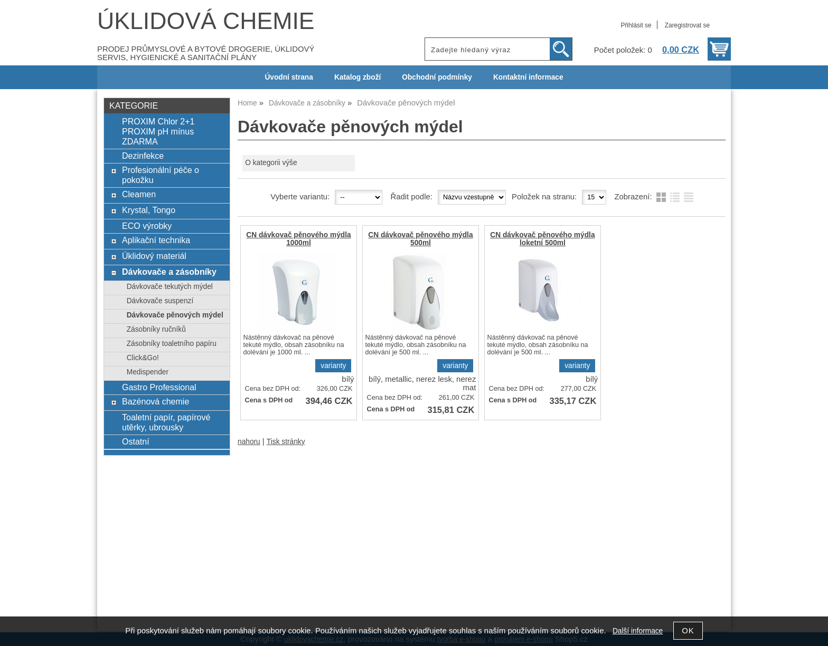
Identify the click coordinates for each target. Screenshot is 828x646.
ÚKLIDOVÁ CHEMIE (206, 21)
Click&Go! (143, 358)
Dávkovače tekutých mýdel (170, 287)
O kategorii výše (271, 163)
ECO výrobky (147, 225)
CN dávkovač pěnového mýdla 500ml (420, 239)
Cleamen (139, 194)
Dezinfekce (143, 155)
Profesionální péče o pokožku (160, 175)
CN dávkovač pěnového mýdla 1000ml (298, 239)
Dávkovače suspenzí (160, 301)
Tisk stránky (286, 442)
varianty (333, 366)
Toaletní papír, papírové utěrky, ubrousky (166, 422)
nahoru (249, 442)
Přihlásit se (635, 25)
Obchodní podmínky (437, 77)
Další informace (638, 631)
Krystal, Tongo (148, 210)
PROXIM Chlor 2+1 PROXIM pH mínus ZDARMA (158, 131)
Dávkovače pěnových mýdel (175, 315)
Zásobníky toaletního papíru (172, 344)
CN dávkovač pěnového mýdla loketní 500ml (542, 239)
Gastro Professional (159, 387)
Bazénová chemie (155, 401)
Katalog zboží (357, 77)
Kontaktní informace (528, 77)
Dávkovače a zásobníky (169, 271)
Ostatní (135, 441)
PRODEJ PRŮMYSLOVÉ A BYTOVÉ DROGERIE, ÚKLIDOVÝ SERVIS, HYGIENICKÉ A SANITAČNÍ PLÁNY (205, 53)
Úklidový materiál (154, 256)
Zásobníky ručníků (156, 329)
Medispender (147, 372)
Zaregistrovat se (687, 25)
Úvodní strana (289, 77)
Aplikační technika (156, 240)
